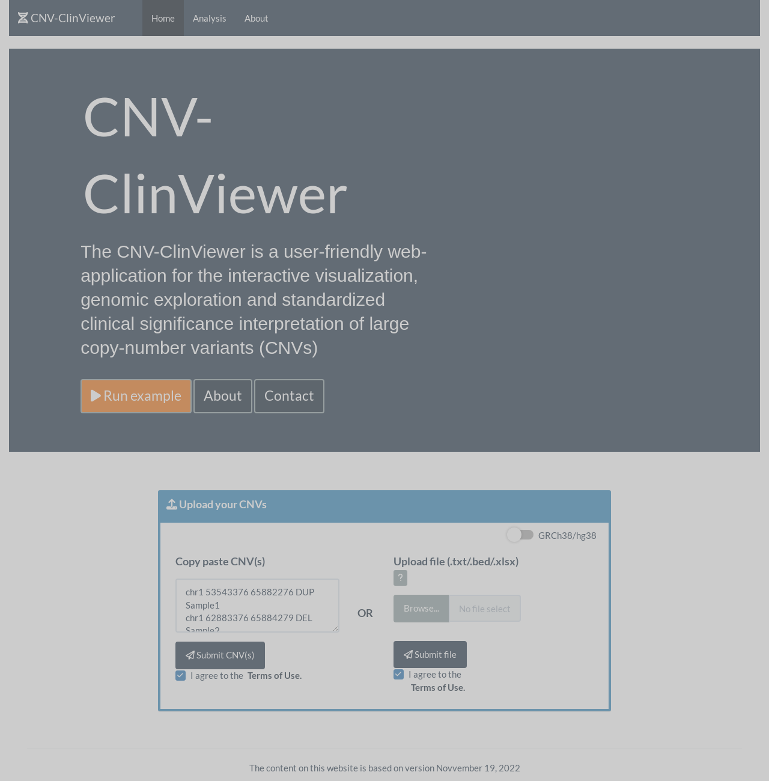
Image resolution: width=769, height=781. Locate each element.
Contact (289, 395)
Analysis (209, 18)
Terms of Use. (275, 675)
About (257, 18)
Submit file (430, 654)
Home (163, 18)
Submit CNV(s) (220, 654)
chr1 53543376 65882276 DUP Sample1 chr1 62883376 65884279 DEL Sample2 (257, 606)
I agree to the (247, 675)
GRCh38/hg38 (567, 535)
